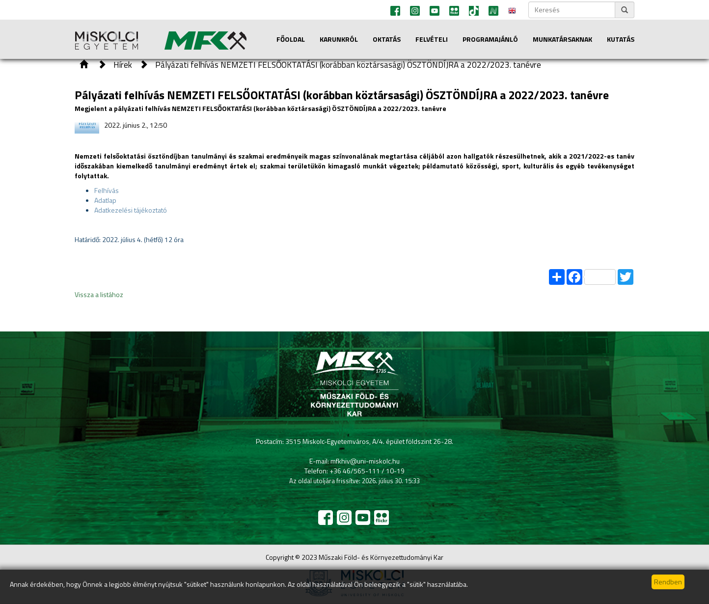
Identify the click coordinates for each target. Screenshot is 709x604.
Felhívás (106, 190)
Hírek (122, 64)
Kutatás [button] (620, 39)
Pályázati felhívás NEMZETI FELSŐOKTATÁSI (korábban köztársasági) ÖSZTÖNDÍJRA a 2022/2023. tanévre (348, 64)
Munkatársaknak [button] (562, 39)
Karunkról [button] (339, 39)
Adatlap (105, 200)
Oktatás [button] (387, 39)
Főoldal (290, 39)
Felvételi (431, 39)
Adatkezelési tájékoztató (130, 210)
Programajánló (490, 39)
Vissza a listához (99, 294)
